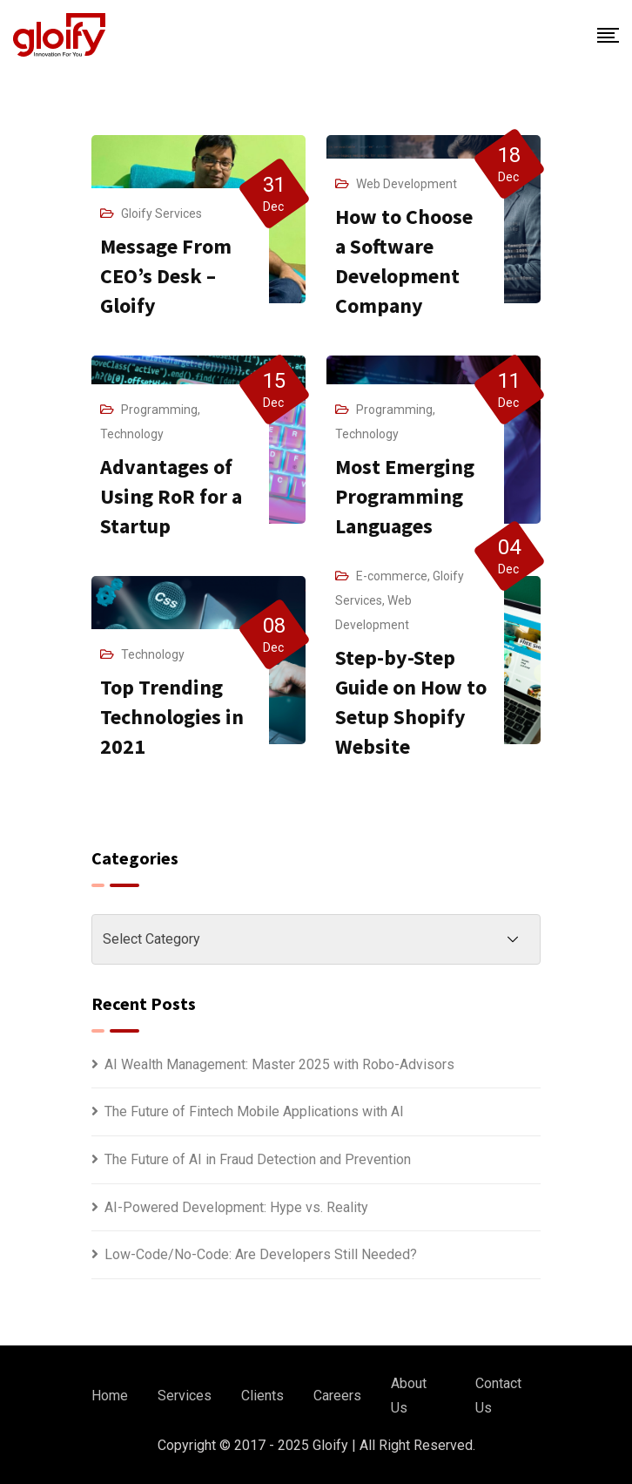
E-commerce (391, 576)
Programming (159, 410)
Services (185, 1395)
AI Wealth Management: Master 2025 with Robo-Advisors (279, 1064)
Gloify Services (161, 213)
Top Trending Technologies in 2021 (172, 717)
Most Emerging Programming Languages (404, 496)
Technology (132, 434)
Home (109, 1395)
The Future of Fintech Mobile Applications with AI (254, 1111)
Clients (262, 1395)
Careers (337, 1395)
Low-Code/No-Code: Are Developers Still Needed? (260, 1254)
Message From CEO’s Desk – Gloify (166, 276)
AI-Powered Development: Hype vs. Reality (236, 1207)
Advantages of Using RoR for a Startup (171, 496)
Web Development (406, 184)
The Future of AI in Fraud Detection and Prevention (257, 1159)
